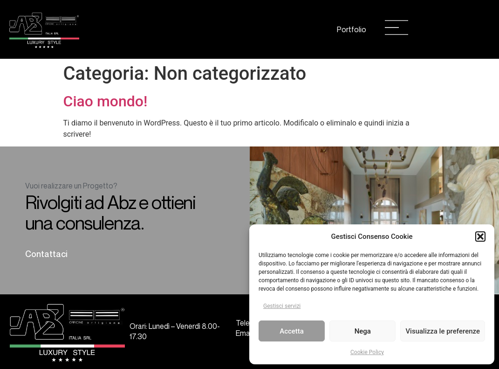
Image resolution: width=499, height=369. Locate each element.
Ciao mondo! (105, 101)
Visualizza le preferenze (442, 331)
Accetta (292, 331)
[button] (480, 236)
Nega (363, 331)
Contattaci (46, 254)
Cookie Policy (367, 352)
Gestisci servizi (282, 306)
